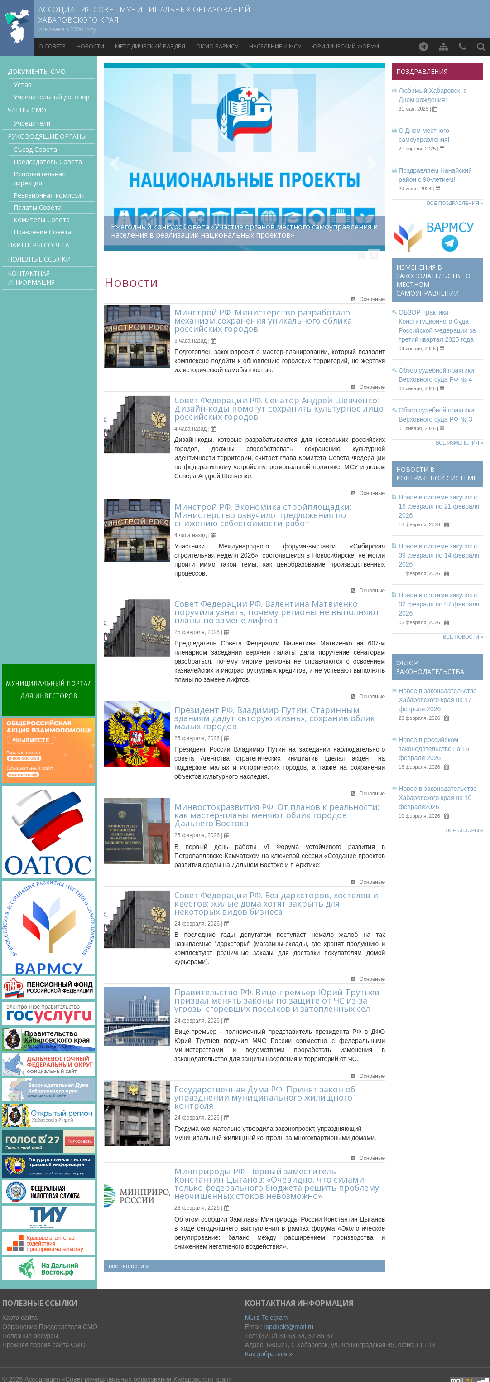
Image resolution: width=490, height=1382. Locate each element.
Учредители (32, 123)
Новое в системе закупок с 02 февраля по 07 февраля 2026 (439, 604)
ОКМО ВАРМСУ (217, 46)
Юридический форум (345, 46)
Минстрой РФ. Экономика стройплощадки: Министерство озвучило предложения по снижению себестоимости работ (262, 515)
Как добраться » (269, 1354)
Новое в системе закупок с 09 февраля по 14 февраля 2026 (439, 555)
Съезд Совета (35, 149)
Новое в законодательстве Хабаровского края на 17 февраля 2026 (438, 700)
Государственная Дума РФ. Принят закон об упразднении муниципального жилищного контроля (264, 1097)
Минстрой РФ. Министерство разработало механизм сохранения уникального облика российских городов (263, 320)
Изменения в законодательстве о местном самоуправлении (433, 280)
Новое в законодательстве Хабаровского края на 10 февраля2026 (438, 797)
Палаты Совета (38, 207)
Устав (23, 84)
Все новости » (463, 637)
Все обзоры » (464, 830)
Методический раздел (150, 46)
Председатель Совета (48, 161)
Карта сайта (20, 1317)
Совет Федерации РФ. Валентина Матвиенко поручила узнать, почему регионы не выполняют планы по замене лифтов (277, 612)
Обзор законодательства (430, 667)
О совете (52, 46)
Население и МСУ (275, 46)
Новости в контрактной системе (436, 473)
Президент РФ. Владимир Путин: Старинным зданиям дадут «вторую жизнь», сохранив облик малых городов (274, 718)
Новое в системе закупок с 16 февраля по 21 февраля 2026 (439, 506)
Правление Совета (43, 232)
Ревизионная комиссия (49, 195)
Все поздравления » (455, 203)
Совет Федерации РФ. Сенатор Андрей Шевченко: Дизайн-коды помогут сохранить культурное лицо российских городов (279, 408)
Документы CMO (37, 71)
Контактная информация (31, 277)
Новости (90, 46)
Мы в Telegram (266, 1317)
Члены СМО (27, 110)
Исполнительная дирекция (40, 178)
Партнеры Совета (38, 245)
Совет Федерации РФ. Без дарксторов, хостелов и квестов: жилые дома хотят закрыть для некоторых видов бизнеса (276, 903)
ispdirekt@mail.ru (288, 1326)
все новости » (129, 1266)
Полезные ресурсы (30, 1335)
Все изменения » (459, 443)
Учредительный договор (52, 96)
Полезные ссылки (39, 259)
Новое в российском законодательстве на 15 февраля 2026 (434, 748)
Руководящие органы (47, 136)
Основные (372, 299)
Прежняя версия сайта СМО (44, 1344)
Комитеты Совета (42, 219)
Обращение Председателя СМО (49, 1326)
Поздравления (421, 71)
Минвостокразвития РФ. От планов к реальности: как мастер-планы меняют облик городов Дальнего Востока (277, 815)
